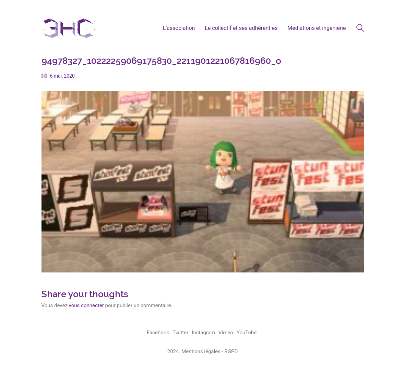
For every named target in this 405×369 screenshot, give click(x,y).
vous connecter (86, 305)
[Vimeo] (225, 332)
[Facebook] (158, 332)
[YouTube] (247, 332)
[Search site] (360, 29)
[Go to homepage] (68, 28)
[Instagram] (203, 332)
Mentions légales (201, 351)
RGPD (231, 351)
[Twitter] (180, 332)
